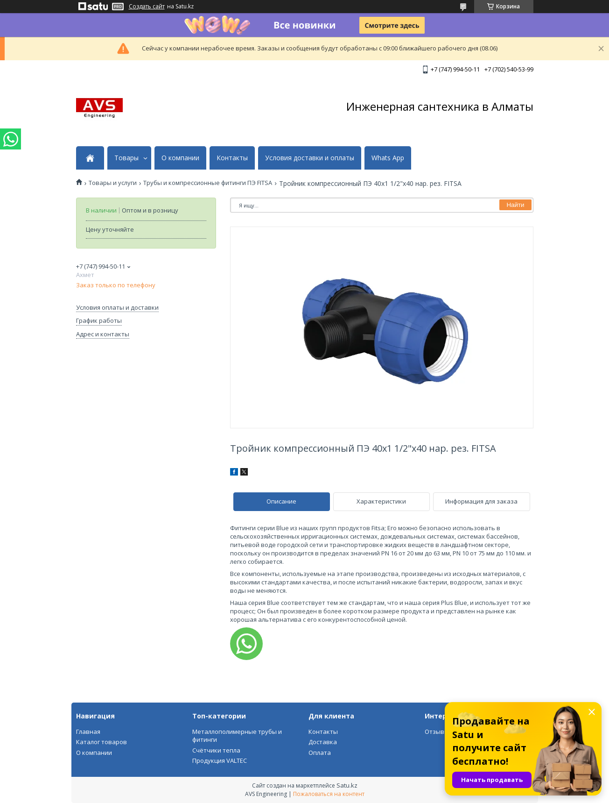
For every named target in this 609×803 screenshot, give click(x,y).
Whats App (387, 158)
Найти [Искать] (515, 204)
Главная (88, 731)
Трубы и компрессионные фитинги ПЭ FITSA (207, 183)
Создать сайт (147, 6)
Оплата (319, 752)
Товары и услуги (113, 183)
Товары (126, 158)
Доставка (322, 742)
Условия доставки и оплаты (309, 158)
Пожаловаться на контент (328, 794)
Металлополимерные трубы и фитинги (237, 735)
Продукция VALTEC (219, 760)
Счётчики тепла (216, 750)
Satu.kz (346, 785)
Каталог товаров (101, 742)
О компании (180, 158)
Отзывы (437, 731)
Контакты (232, 158)
